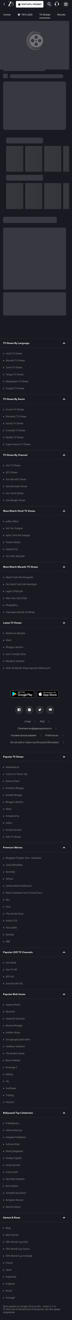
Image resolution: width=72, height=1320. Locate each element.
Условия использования (23, 735)
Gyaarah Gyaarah (15, 1018)
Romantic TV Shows (16, 416)
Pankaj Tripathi (14, 1158)
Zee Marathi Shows (16, 479)
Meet (8, 640)
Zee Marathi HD (14, 983)
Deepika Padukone (16, 1137)
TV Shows (44, 14)
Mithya (9, 1074)
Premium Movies (12, 847)
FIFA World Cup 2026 (17, 1242)
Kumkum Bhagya (15, 788)
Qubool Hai (12, 549)
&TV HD (10, 976)
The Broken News (15, 1053)
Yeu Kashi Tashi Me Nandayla (21, 584)
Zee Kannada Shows (16, 486)
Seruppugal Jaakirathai (18, 1039)
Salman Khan (13, 1144)
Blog (8, 1228)
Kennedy (10, 872)
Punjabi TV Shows (15, 388)
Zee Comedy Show (16, 654)
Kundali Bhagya (14, 795)
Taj (7, 1081)
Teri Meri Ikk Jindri (15, 556)
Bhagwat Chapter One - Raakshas (23, 858)
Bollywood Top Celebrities (18, 1113)
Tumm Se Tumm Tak (16, 774)
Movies (61, 14)
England (10, 1284)
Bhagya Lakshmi (14, 647)
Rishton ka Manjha (15, 633)
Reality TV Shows (15, 437)
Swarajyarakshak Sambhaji (20, 612)
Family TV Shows (14, 423)
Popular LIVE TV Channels (18, 952)
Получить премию (29, 4)
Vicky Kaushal (13, 1165)
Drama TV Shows (15, 409)
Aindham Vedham (15, 1046)
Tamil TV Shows (14, 367)
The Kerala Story (14, 913)
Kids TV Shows (13, 837)
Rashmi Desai (13, 1207)
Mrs (8, 900)
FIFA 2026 (24, 14)
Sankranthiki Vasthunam (19, 886)
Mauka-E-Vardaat (15, 661)
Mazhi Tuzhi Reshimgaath (19, 577)
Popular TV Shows (13, 757)
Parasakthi (11, 927)
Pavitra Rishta (13, 542)
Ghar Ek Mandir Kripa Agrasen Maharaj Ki (28, 668)
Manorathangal (14, 1025)
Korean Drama (14, 830)
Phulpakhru (12, 605)
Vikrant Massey (14, 1130)
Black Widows (13, 1060)
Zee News (11, 962)
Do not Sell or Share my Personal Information (34, 742)
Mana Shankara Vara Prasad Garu (24, 893)
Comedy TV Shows (15, 430)
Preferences (51, 735)
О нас (28, 721)
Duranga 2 (11, 1067)
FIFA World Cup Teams (18, 1249)
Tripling (10, 1095)
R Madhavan (12, 1123)
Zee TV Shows (13, 465)
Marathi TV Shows (15, 360)
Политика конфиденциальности (35, 728)
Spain (9, 1270)
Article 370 (11, 920)
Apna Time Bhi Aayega (18, 535)
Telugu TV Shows (15, 374)
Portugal (10, 1297)
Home (7, 14)
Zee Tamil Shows (15, 493)
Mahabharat (12, 767)
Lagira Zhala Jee (14, 591)
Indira (9, 823)
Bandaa (10, 934)
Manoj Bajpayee (14, 1151)
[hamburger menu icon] (66, 4)
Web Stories (12, 1235)
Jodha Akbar (12, 521)
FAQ (42, 721)
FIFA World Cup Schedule (19, 1256)
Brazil (9, 1291)
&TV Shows (11, 472)
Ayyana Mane (13, 1004)
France (9, 1263)
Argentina (11, 1277)
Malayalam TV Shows (17, 381)
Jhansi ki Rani (13, 781)
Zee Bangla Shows (15, 500)
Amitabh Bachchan (16, 1193)
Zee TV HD (11, 969)
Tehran (9, 879)
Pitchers (10, 1102)
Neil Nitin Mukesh (15, 1179)
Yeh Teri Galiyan (14, 528)
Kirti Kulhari (12, 1186)
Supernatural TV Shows (18, 444)
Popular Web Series (14, 994)
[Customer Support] (57, 4)
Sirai (8, 907)
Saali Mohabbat (14, 865)
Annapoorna (12, 816)
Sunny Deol (12, 1172)
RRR (8, 941)
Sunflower (11, 1088)
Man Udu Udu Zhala (16, 598)
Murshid (10, 1011)
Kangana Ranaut (14, 1200)
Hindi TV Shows (14, 353)
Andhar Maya (13, 1032)
